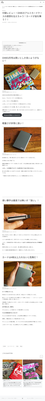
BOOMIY (5, 22)
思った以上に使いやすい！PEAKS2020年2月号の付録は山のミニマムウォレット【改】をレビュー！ (32, 384)
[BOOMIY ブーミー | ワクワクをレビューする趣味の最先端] (2, 2)
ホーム (3, 6)
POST (7, 6)
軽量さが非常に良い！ (8, 47)
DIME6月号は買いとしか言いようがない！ (13, 45)
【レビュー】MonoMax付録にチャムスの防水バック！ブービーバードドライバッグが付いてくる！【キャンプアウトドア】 (12, 384)
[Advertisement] (22, 33)
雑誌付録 (10, 6)
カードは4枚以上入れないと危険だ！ (11, 50)
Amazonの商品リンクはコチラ (12, 115)
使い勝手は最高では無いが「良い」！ (12, 48)
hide (25, 42)
